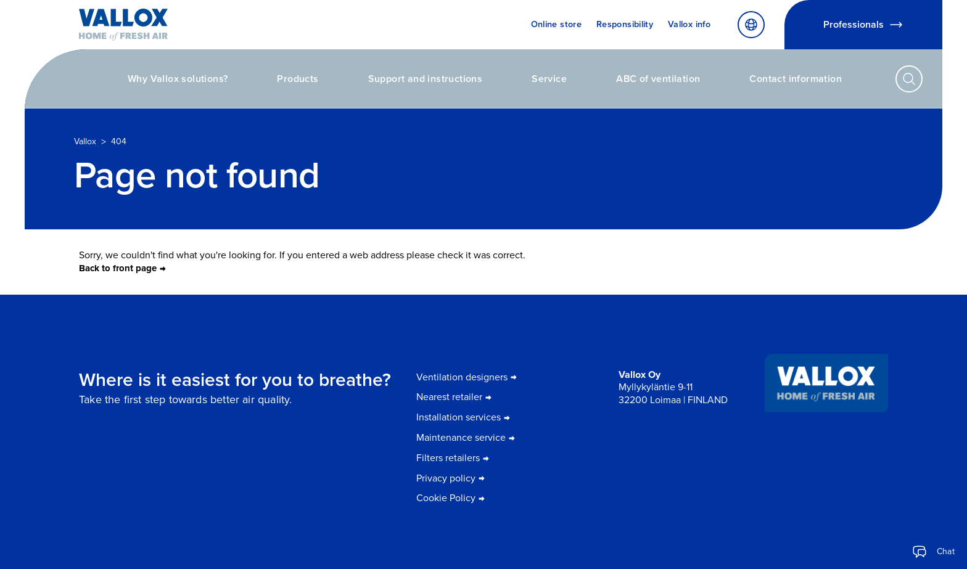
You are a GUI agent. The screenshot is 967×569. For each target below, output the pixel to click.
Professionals (863, 24)
